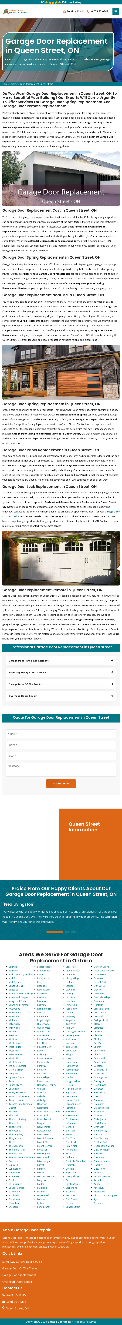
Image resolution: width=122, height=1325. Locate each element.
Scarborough (43, 970)
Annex (97, 1183)
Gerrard (69, 1134)
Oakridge (41, 1100)
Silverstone (14, 1203)
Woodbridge (15, 1012)
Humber (69, 1077)
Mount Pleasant (45, 1138)
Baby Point (99, 1168)
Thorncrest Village (18, 1119)
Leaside (69, 985)
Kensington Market (75, 1031)
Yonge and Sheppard (19, 997)
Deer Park (99, 993)
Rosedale (42, 985)
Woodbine (14, 1016)
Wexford (13, 1035)
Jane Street (71, 1046)
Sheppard (13, 1206)
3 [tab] (73, 932)
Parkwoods (43, 1062)
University (14, 1088)
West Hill (13, 1058)
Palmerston (43, 1081)
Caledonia (99, 1073)
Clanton (98, 1031)
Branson (98, 1100)
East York (70, 1195)
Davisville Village (102, 997)
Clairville (98, 1035)
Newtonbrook (44, 1130)
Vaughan (13, 1073)
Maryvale (42, 1180)
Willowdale (14, 1027)
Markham (42, 1191)
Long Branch (43, 1206)
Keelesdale (71, 1039)
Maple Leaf (43, 1195)
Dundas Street (72, 1206)
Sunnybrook (15, 1168)
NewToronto (44, 1126)
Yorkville (13, 966)
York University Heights (20, 974)
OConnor (42, 1103)
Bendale (98, 1134)
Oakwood (42, 1092)
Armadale (99, 1180)
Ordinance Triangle (47, 1084)
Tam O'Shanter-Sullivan (21, 1157)
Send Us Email (75, 11)
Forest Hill (70, 1142)
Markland (42, 1187)
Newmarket (43, 1134)
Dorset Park (100, 982)
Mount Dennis (44, 1145)
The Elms (13, 1142)
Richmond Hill (44, 1008)
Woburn (13, 1020)
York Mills (14, 978)
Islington (69, 1054)
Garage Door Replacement (19, 1275)
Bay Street (99, 1157)
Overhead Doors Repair (17, 1282)
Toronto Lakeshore (19, 1096)
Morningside (43, 1153)
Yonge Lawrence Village (21, 993)
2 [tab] (67, 932)
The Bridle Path (17, 1149)
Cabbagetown (101, 1077)
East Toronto (72, 1199)
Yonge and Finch (17, 1001)
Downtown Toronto (104, 970)
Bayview (98, 1153)
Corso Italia (100, 1012)
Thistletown (15, 1126)
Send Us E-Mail (16, 1302)
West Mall (14, 1050)
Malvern (41, 1199)
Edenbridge (71, 1187)
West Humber (16, 1054)
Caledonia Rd (100, 1069)
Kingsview (70, 1020)
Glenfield (69, 1126)
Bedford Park (101, 1142)
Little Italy (70, 974)
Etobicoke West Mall (75, 1161)
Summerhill (14, 1172)
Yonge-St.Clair (16, 985)
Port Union (42, 1042)
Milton (40, 1172)
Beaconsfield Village (104, 1145)
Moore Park (43, 1157)
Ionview (69, 1058)
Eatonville (70, 1191)
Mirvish (40, 1164)
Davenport (99, 1001)
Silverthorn (14, 1199)
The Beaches (15, 1153)
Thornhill (13, 1115)
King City (69, 1027)
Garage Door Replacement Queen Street (32, 83)
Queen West (43, 1027)
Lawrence (70, 989)
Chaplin (97, 1054)
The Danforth (16, 1145)
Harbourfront (72, 1100)
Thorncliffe (14, 1122)
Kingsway (70, 1016)
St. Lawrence (15, 1183)
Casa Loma (100, 1062)
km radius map (29, 844)
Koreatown (71, 1008)
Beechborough (101, 1138)
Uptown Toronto (17, 1077)
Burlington (99, 1081)
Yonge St (13, 989)
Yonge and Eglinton (19, 1004)
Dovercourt (100, 978)
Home (5, 83)
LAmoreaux (71, 1004)
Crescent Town (101, 1008)
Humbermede (72, 1069)
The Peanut (15, 1130)
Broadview (99, 1092)
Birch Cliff (99, 1126)
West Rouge (15, 1046)
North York (42, 1115)
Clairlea (97, 1039)
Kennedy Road (72, 1035)
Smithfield (14, 1195)
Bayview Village (102, 1149)
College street (101, 1020)
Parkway (41, 1065)
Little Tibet (70, 966)
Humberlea (71, 1073)
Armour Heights (102, 1176)
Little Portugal (72, 970)
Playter (40, 1050)
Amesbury (99, 1187)
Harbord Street (73, 1103)
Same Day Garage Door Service (22, 1262)
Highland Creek (73, 1088)
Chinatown (99, 1050)
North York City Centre (48, 1111)
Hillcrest (69, 1084)
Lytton (40, 1203)
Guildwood (70, 1111)
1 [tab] (54, 932)
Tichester (13, 1111)
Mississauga (43, 1161)
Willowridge (14, 1023)
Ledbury (69, 982)
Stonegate (14, 1176)
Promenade (43, 1035)
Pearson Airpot (45, 1058)
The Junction (15, 1138)
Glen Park (70, 1130)
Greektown (71, 1119)
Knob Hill (70, 1012)
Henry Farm (71, 1096)
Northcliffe (42, 1107)
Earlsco (69, 1203)
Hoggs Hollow (72, 1081)
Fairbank (69, 1157)
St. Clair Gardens (17, 1187)
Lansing (69, 993)
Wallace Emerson (18, 1065)
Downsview (100, 974)
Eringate (69, 1168)
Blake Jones (100, 1119)
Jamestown (71, 1050)
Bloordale (99, 1111)
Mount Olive (43, 1142)
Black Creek (100, 1122)
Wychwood (14, 1008)
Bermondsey (100, 1130)
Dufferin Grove (101, 966)
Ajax (96, 1199)
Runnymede (43, 978)
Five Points (71, 1149)
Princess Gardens (46, 1039)
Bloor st (98, 1115)
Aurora (97, 1172)
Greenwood (71, 1115)
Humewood (71, 1062)
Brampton (99, 1103)
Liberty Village (72, 978)
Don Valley (99, 985)
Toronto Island (16, 1100)
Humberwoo (71, 1065)
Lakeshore (70, 1001)
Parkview (41, 1069)
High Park (70, 1092)
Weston (13, 1039)
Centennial (99, 1058)
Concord (98, 1016)
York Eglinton (15, 982)
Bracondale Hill (101, 1107)
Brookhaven (100, 1084)
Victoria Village (16, 1069)
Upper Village (15, 1084)
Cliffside (98, 1023)
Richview (41, 1004)
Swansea (13, 1161)
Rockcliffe (42, 993)
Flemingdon (71, 1145)
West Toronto (16, 1042)
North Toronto (44, 1119)
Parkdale (41, 1073)
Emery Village (72, 1176)
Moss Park (42, 1149)
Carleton (98, 1065)
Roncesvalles (44, 989)
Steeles (12, 1180)
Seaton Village (44, 966)
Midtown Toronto (46, 1176)
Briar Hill (98, 1096)
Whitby (12, 1031)
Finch (68, 1153)
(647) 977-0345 (99, 11)
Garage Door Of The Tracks (19, 1268)
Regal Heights (44, 1020)
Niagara (41, 1122)
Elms (67, 1180)
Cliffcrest (98, 1027)
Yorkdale (13, 970)
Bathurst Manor (102, 1161)
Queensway (43, 1023)
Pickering (41, 1054)
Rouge (40, 982)
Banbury (98, 1164)
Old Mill (41, 1088)
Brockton (98, 1088)
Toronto (13, 1081)
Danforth (98, 1004)
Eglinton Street (73, 1183)
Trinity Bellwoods (18, 1092)
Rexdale (41, 1012)
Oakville (41, 1096)
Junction (69, 1042)
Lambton (70, 997)
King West (70, 1023)
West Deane (15, 1062)
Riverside (41, 997)
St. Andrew (14, 1191)
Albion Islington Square (105, 1195)
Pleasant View (44, 1046)
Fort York (70, 1138)
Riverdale (42, 1001)
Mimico (41, 1168)
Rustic (40, 974)
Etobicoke (70, 1164)
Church (97, 1046)
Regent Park (43, 1016)
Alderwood (99, 1191)
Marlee (40, 1183)
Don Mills (99, 989)
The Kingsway (16, 1134)
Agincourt (99, 1203)
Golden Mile (71, 1122)
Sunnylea (13, 1164)
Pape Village (43, 1077)
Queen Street (44, 1031)
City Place (99, 1042)
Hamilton (70, 1107)
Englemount (71, 1172)
